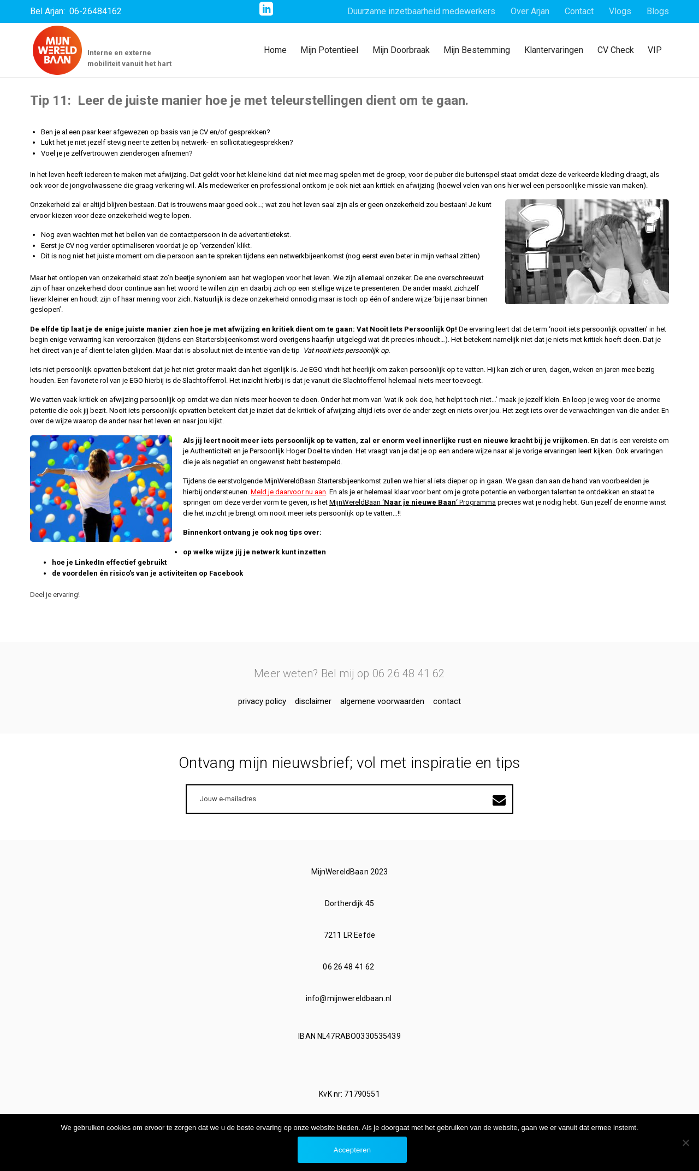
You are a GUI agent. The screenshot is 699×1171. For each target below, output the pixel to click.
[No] (685, 1142)
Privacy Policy (262, 701)
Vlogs (620, 11)
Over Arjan (530, 11)
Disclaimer (313, 701)
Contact (579, 11)
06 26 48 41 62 (349, 966)
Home (275, 50)
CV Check (615, 50)
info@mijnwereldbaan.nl (349, 998)
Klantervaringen (553, 50)
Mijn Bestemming (476, 50)
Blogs (658, 11)
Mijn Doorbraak (401, 50)
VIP (655, 50)
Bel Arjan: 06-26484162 (76, 11)
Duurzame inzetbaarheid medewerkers (421, 11)
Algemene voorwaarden (382, 701)
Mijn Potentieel (329, 50)
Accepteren (352, 1150)
